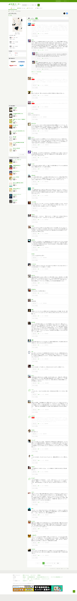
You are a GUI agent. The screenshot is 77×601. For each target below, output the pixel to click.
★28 (38, 542)
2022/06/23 (46, 471)
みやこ (32, 40)
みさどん (33, 275)
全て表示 (29, 20)
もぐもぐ (33, 521)
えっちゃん (33, 264)
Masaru (33, 214)
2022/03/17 (47, 528)
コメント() (41, 33)
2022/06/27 (47, 460)
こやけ (32, 188)
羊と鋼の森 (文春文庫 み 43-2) (18, 113)
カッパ (32, 137)
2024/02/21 (46, 233)
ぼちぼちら (33, 289)
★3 (38, 106)
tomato (32, 253)
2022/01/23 (47, 555)
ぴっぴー (33, 478)
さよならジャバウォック (17, 194)
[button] (39, 5)
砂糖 (32, 340)
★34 (38, 247)
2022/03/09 (47, 542)
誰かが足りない (15, 125)
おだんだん (33, 123)
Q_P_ (32, 113)
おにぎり (33, 23)
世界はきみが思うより (16, 188)
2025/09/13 (46, 85)
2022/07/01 (45, 433)
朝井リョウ (14, 160)
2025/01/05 (46, 181)
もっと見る (22, 154)
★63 (38, 514)
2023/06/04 (45, 303)
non (32, 351)
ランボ (32, 163)
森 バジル (14, 172)
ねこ (32, 77)
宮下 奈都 (10, 15)
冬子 (32, 455)
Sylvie (32, 226)
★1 (38, 33)
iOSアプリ (31, 580)
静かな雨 (14, 136)
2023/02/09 (46, 333)
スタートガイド (33, 575)
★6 (38, 423)
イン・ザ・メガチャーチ (17, 159)
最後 (58, 563)
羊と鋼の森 (15, 107)
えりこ (32, 375)
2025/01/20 (46, 157)
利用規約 (39, 575)
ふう (32, 400)
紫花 (32, 309)
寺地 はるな (15, 189)
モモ (32, 508)
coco (32, 101)
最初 (37, 563)
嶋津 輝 (14, 178)
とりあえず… (34, 535)
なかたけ (33, 549)
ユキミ (32, 492)
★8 (38, 85)
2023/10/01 (47, 247)
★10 (38, 394)
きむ (32, 299)
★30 (38, 409)
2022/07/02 (46, 423)
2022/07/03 (47, 409)
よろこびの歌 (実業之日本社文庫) (18, 142)
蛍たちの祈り (15, 200)
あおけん (33, 239)
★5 (38, 219)
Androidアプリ (25, 580)
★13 (38, 144)
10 (31, 91)
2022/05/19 (46, 485)
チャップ (33, 440)
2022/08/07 (47, 394)
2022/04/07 (47, 502)
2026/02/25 (46, 33)
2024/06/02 (45, 208)
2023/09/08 (45, 257)
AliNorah (33, 175)
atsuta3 (33, 416)
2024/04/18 (46, 219)
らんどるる (33, 201)
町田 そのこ (15, 201)
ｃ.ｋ (32, 389)
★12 (38, 460)
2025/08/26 (46, 95)
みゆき (32, 365)
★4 (38, 471)
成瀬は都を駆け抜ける (16, 165)
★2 (38, 195)
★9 (38, 233)
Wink (37, 61)
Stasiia (32, 430)
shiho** (33, 466)
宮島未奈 (14, 166)
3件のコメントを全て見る (36, 71)
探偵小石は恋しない (16, 171)
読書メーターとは (26, 575)
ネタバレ (35, 20)
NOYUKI (33, 322)
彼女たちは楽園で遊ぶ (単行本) (18, 182)
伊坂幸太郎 (14, 195)
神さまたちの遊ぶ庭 (16, 148)
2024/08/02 (46, 195)
